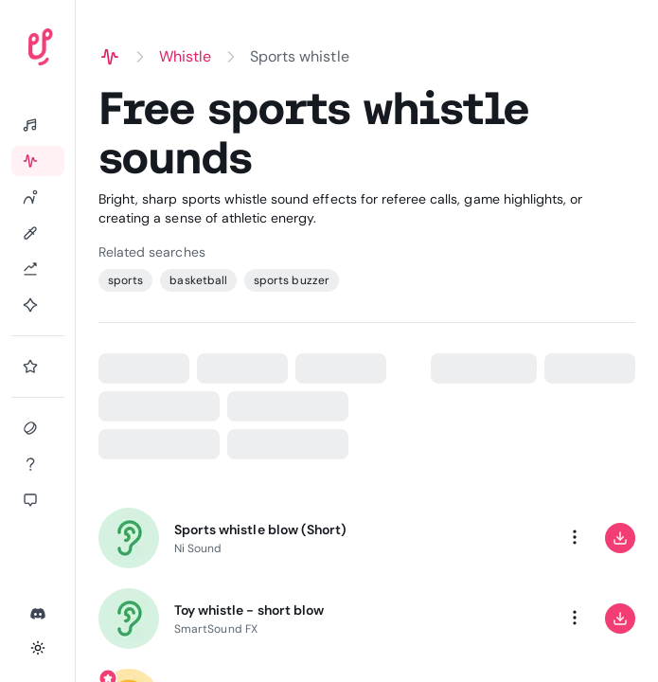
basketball (198, 280)
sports (125, 280)
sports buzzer (291, 280)
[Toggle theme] (38, 648)
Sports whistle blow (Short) (260, 529)
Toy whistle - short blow (249, 610)
